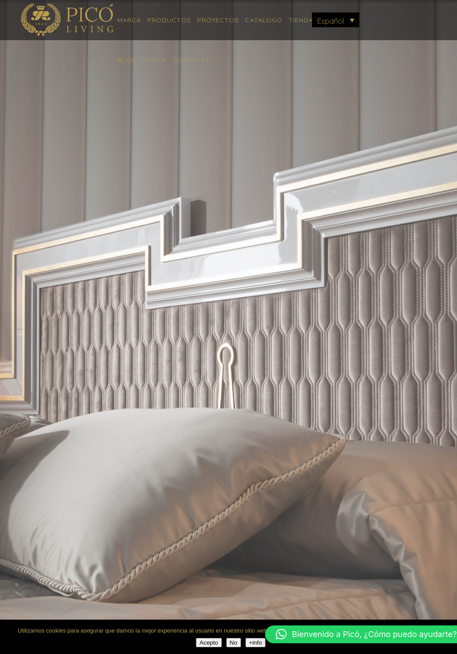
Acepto (208, 642)
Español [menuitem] (330, 20)
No (233, 642)
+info (255, 642)
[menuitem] (336, 19)
